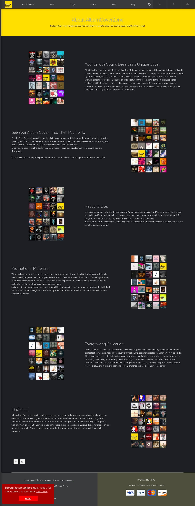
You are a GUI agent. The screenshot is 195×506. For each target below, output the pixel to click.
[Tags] (73, 3)
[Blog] (133, 3)
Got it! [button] (28, 498)
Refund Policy (62, 486)
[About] (93, 3)
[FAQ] (114, 3)
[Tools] (52, 3)
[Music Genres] (28, 3)
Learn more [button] (42, 491)
